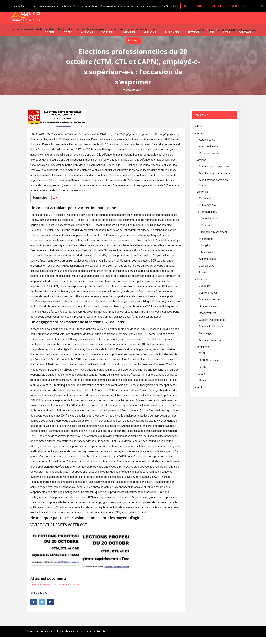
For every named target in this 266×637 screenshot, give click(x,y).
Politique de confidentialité (230, 6)
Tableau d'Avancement (214, 232)
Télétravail (207, 252)
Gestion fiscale (208, 306)
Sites (226, 32)
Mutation (206, 225)
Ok (185, 6)
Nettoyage (205, 333)
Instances (172, 32)
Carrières (204, 198)
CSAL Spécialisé (209, 360)
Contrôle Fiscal (208, 292)
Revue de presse (209, 153)
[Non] (261, 6)
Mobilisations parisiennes (214, 173)
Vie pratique (206, 238)
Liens (210, 32)
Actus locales (207, 139)
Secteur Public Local (211, 326)
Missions (150, 32)
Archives (202, 387)
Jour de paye (206, 265)
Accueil (50, 32)
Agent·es (128, 32)
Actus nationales (209, 146)
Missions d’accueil (210, 299)
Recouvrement (207, 313)
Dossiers (107, 32)
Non (199, 6)
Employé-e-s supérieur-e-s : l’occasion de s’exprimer (55, 584)
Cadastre (204, 285)
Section (193, 32)
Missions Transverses (212, 340)
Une (199, 126)
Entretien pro (208, 205)
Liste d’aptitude (210, 218)
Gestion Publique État (212, 319)
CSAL (202, 353)
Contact (245, 32)
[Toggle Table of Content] (52, 198)
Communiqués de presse (214, 166)
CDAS (202, 367)
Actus (68, 32)
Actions (87, 32)
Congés (205, 245)
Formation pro (209, 211)
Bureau (203, 380)
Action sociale (207, 258)
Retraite (203, 272)
